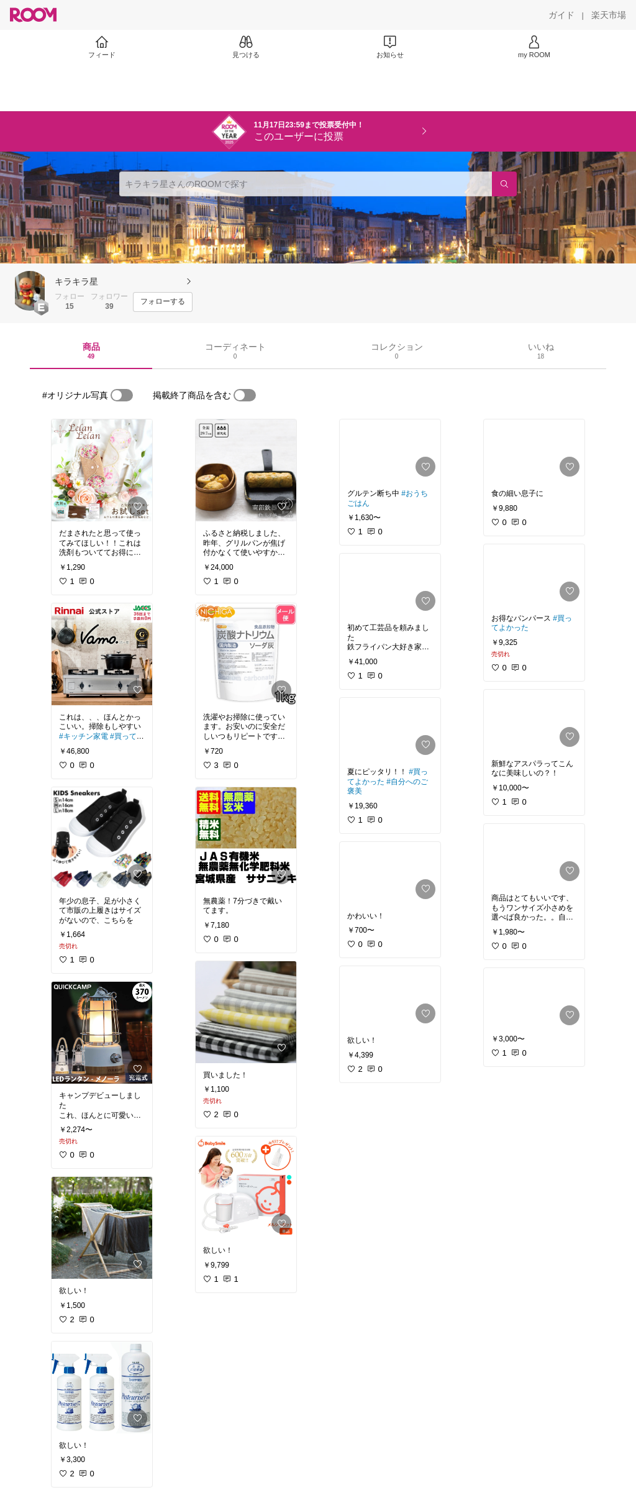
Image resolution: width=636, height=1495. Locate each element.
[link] (102, 470)
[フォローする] (163, 302)
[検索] (504, 183)
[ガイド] (561, 15)
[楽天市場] (608, 15)
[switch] (122, 395)
